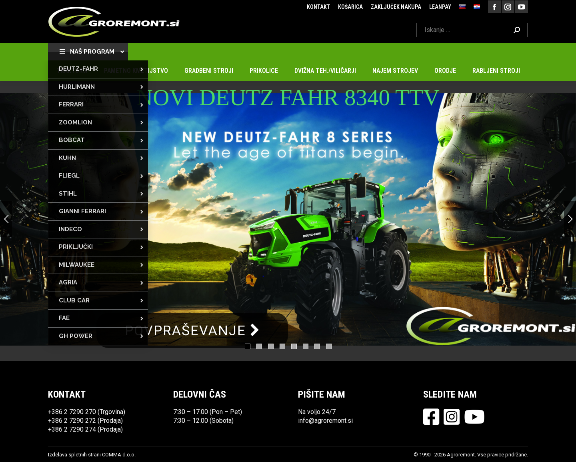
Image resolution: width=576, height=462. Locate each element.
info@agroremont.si (325, 420)
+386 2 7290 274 (72, 429)
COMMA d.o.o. (119, 455)
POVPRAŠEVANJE (192, 330)
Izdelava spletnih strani (74, 455)
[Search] (472, 30)
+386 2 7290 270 (72, 412)
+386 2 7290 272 (72, 420)
